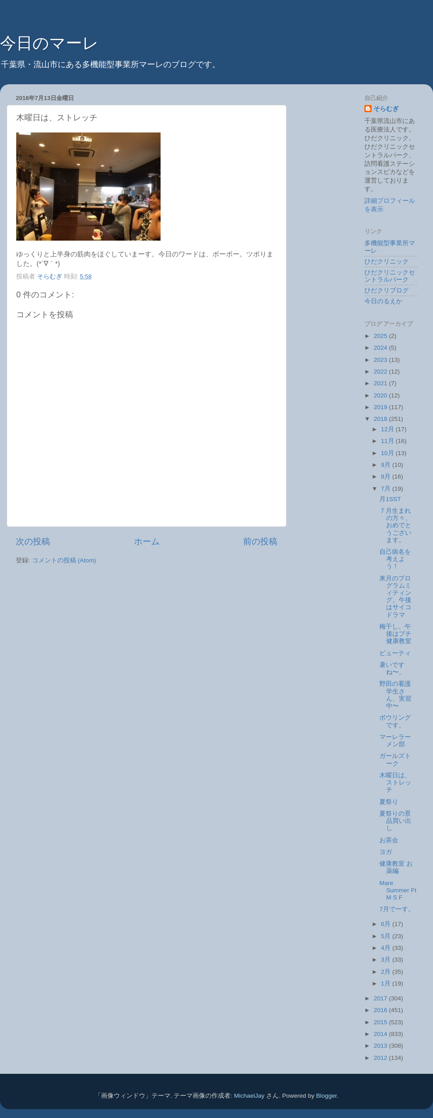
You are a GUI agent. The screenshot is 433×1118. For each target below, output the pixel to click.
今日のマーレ (49, 43)
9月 (386, 464)
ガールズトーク (395, 760)
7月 (386, 488)
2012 (381, 1057)
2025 (381, 336)
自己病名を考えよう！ (395, 559)
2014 (381, 1034)
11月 (388, 441)
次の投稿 (33, 541)
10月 (388, 453)
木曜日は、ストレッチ (395, 782)
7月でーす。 (397, 909)
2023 (381, 359)
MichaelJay (249, 1095)
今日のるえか (383, 301)
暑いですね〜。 (392, 668)
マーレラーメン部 (395, 741)
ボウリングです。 (395, 721)
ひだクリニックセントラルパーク (389, 276)
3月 (386, 959)
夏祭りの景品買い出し (395, 820)
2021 (381, 383)
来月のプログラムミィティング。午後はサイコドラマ (395, 596)
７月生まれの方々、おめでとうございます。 (395, 525)
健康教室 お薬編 (396, 867)
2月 (386, 971)
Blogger (326, 1095)
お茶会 (388, 840)
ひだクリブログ (386, 290)
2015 (381, 1022)
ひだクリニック (386, 261)
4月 (386, 948)
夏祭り (388, 802)
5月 (386, 936)
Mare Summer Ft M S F (397, 890)
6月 (386, 924)
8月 (386, 476)
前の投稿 (260, 541)
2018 (381, 418)
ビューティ (395, 653)
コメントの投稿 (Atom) (64, 560)
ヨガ (385, 852)
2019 (381, 407)
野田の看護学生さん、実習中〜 (395, 694)
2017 (381, 998)
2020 (381, 395)
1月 (386, 983)
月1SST (390, 499)
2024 (381, 347)
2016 (381, 1010)
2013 (381, 1045)
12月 (388, 429)
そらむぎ (386, 108)
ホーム (147, 541)
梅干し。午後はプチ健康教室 (395, 633)
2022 (381, 371)
